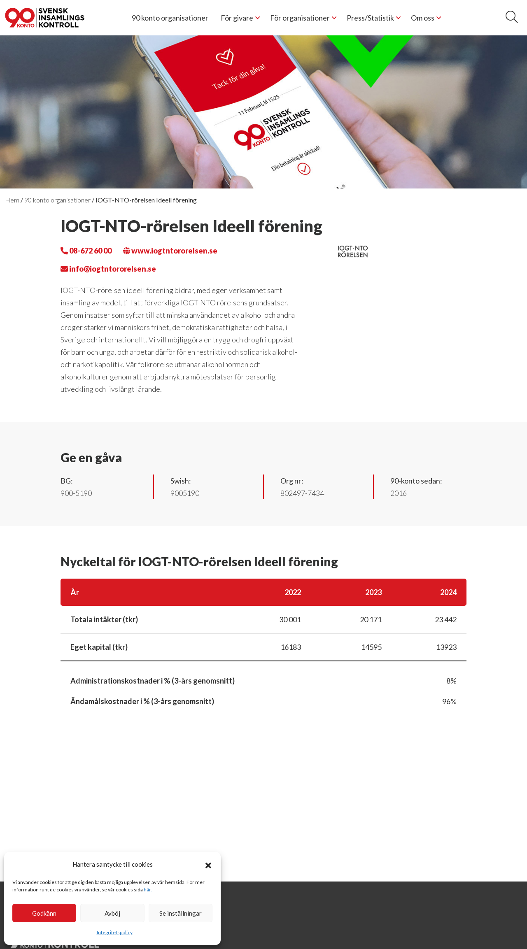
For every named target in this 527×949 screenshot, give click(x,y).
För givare (237, 17)
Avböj (112, 913)
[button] (208, 864)
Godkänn (44, 913)
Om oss (422, 17)
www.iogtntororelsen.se (170, 250)
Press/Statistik (370, 17)
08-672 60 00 (86, 250)
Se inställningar (180, 913)
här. (148, 889)
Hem (12, 200)
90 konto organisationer (170, 17)
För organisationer (300, 17)
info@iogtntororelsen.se (108, 268)
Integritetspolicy (115, 932)
